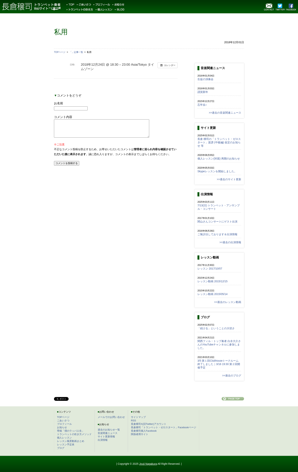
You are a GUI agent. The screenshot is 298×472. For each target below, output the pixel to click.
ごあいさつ (63, 420)
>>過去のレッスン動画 (227, 302)
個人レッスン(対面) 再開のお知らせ (218, 158)
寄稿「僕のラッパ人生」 (70, 430)
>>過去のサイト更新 (229, 179)
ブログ (60, 447)
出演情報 (103, 440)
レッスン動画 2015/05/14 (212, 294)
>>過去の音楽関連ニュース (225, 112)
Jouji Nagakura (148, 463)
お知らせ (62, 427)
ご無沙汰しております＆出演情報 (217, 234)
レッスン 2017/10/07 (209, 268)
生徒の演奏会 (205, 79)
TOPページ (63, 417)
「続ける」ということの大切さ (216, 328)
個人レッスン (64, 437)
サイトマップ (138, 417)
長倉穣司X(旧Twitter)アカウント (148, 424)
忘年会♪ (202, 104)
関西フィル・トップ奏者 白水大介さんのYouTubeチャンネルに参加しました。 (219, 344)
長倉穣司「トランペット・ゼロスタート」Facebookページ (163, 427)
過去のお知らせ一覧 (109, 429)
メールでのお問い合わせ (111, 417)
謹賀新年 (202, 91)
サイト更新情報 (106, 436)
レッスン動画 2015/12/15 (212, 281)
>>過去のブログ (231, 375)
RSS (133, 420)
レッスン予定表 (65, 444)
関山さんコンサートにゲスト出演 (217, 221)
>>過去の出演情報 (230, 242)
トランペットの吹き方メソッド (74, 434)
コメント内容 (63, 117)
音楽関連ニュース (107, 433)
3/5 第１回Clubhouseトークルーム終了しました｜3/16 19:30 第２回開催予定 (218, 364)
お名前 (58, 103)
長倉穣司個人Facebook (144, 430)
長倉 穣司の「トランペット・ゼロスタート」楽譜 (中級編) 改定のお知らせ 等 (219, 142)
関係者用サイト (139, 434)
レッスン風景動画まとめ (70, 441)
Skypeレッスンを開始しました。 (217, 171)
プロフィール (64, 424)
